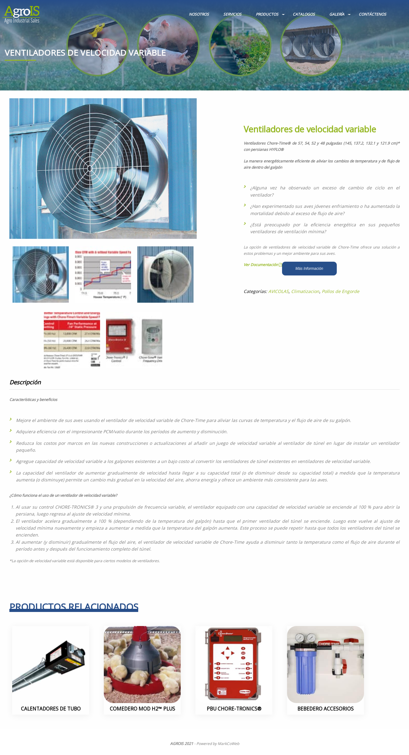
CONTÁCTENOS (372, 14)
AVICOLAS (278, 291)
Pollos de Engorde (340, 291)
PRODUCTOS (267, 14)
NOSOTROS (199, 14)
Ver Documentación (263, 264)
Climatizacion (305, 291)
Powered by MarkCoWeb (217, 743)
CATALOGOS (304, 14)
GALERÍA (336, 14)
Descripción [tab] (25, 382)
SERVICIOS (232, 14)
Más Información (309, 268)
